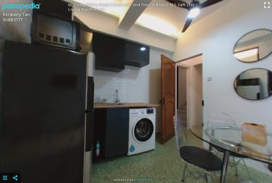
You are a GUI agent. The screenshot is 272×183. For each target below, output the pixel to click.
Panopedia (143, 179)
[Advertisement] (136, 165)
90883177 (13, 20)
